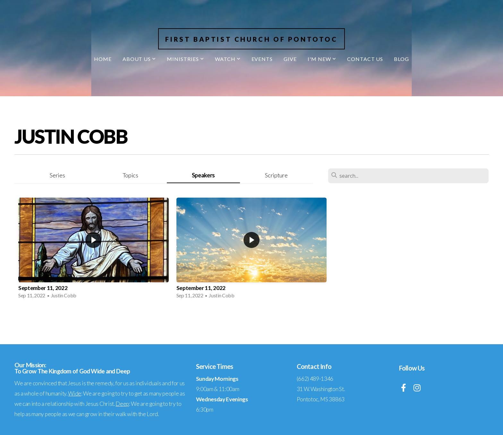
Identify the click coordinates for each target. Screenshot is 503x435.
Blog (401, 59)
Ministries (185, 59)
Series (57, 175)
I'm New (322, 59)
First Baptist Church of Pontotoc (251, 39)
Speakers (203, 175)
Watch (228, 59)
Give (290, 59)
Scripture (276, 175)
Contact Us (365, 59)
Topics (130, 175)
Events (262, 59)
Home (103, 59)
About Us (139, 59)
